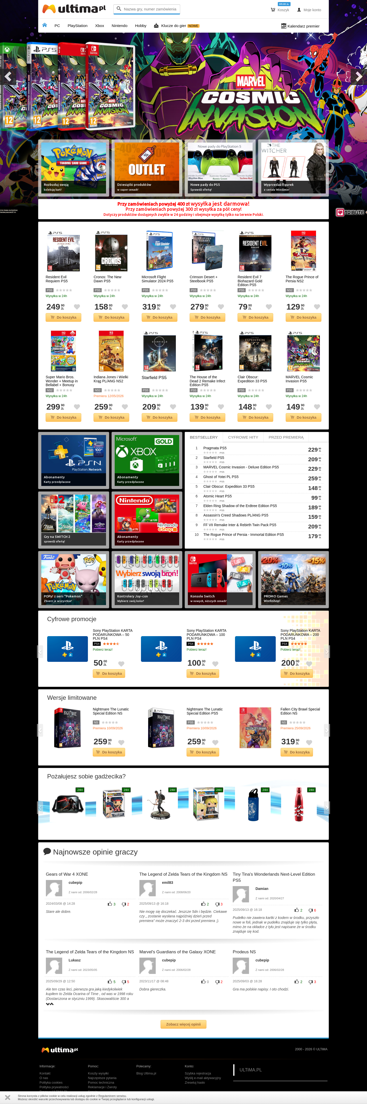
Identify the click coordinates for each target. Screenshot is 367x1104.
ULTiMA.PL (251, 1069)
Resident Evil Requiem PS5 (57, 279)
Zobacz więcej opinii (183, 1024)
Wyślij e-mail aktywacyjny (203, 1078)
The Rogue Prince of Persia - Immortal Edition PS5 (243, 535)
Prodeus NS (244, 951)
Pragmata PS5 (215, 448)
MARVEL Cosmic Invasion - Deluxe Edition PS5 (241, 467)
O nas (44, 1078)
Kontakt (45, 1073)
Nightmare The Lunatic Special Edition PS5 (204, 711)
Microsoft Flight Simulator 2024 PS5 (158, 279)
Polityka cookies (51, 1082)
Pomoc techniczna (101, 1082)
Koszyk (280, 9)
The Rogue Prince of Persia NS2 (302, 279)
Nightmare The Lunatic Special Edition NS (111, 711)
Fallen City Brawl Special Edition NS (300, 711)
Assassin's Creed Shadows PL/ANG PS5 (235, 515)
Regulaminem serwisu (112, 1095)
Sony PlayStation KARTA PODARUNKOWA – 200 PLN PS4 (300, 634)
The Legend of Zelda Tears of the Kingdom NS (183, 874)
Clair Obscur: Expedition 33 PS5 (252, 379)
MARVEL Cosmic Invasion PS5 (299, 379)
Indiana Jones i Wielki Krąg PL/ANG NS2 (111, 379)
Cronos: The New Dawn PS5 (107, 279)
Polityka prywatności (54, 1087)
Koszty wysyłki (98, 1073)
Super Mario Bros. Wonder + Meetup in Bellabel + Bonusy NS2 (62, 383)
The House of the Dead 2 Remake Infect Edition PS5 (207, 381)
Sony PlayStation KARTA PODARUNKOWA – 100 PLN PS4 (206, 634)
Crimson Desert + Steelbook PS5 (203, 279)
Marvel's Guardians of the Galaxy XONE (177, 951)
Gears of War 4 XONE (67, 874)
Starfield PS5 (154, 377)
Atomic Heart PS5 (217, 496)
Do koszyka (63, 317)
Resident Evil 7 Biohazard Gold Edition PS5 (250, 281)
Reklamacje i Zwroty (102, 1087)
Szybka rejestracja (198, 1073)
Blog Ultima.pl (146, 1073)
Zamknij (7, 1097)
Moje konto (309, 9)
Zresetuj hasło (195, 1082)
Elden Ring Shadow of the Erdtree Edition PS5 (240, 506)
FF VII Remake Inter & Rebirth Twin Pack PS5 (239, 525)
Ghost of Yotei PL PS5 (221, 477)
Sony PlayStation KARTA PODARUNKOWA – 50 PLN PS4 (112, 634)
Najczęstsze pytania (102, 1078)
